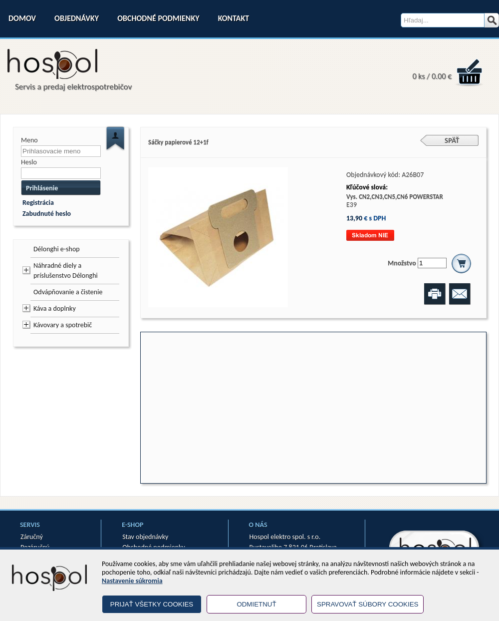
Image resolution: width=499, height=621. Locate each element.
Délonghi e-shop (56, 249)
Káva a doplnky (54, 308)
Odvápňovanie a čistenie (67, 292)
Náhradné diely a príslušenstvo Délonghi (65, 270)
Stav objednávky (145, 537)
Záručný (31, 537)
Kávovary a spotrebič (62, 325)
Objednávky (76, 18)
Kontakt (233, 18)
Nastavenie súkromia (132, 581)
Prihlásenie (42, 188)
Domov (22, 18)
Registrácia (38, 202)
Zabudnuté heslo (46, 213)
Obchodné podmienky (158, 18)
